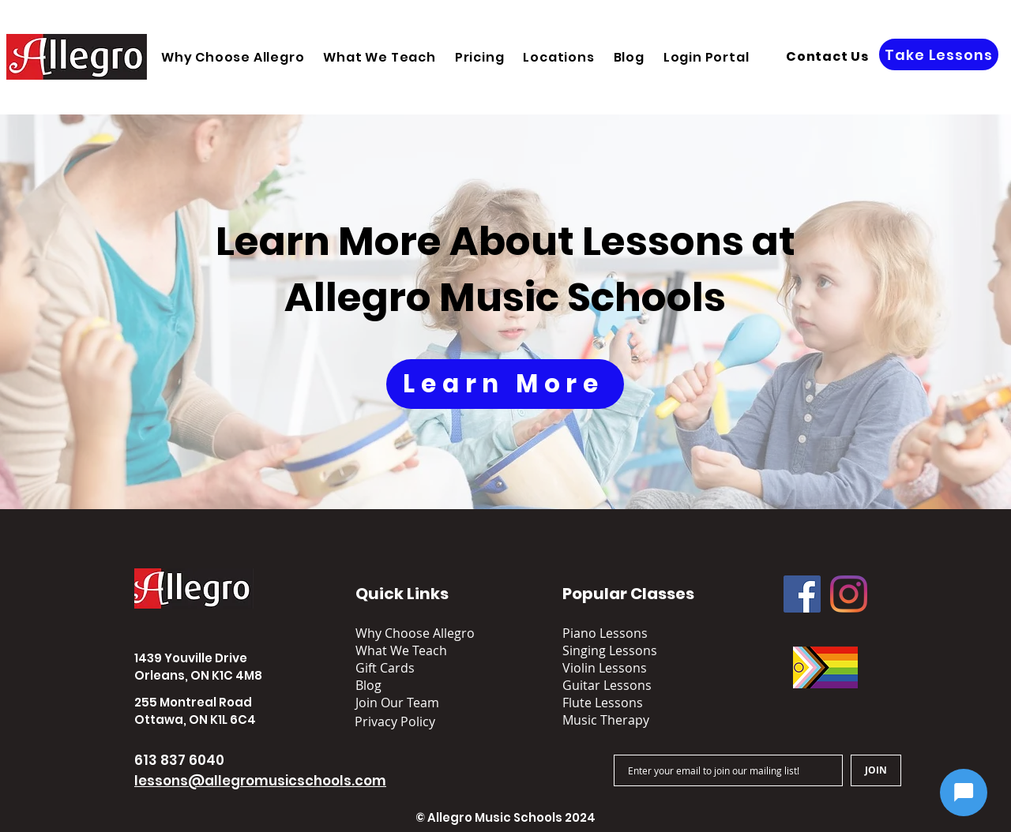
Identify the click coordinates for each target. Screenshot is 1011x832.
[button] (558, 57)
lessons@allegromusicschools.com (260, 780)
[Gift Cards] (415, 667)
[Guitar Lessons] (622, 685)
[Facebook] (802, 594)
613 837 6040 (179, 760)
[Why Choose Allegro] (415, 633)
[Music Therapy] (622, 720)
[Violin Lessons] (622, 667)
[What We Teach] (415, 650)
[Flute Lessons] (622, 702)
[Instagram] (848, 594)
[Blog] (415, 685)
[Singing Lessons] (622, 650)
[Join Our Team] (408, 702)
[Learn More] (505, 384)
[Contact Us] (827, 56)
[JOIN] (876, 770)
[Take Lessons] (939, 54)
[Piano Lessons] (622, 633)
